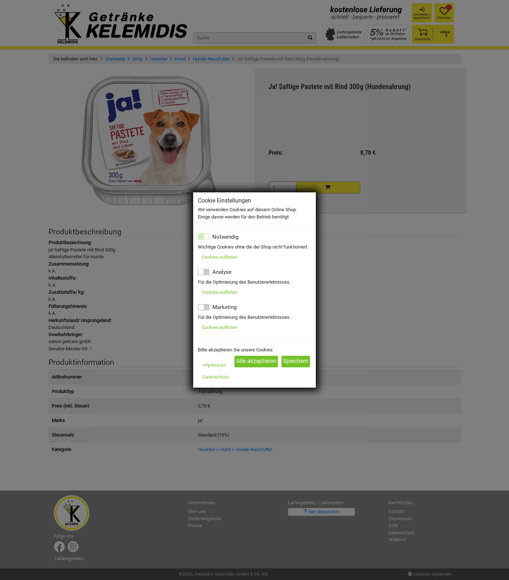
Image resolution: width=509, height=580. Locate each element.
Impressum (214, 365)
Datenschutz (216, 377)
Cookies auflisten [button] (219, 257)
